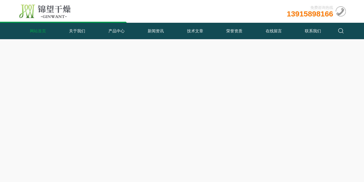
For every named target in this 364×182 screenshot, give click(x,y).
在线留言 (274, 31)
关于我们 (77, 31)
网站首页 (38, 31)
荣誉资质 (234, 31)
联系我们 (313, 31)
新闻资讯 (156, 31)
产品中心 (116, 31)
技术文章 (195, 31)
